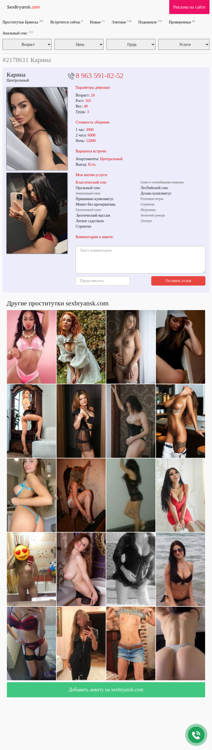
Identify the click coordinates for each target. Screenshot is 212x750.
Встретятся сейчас (66, 22)
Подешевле (150, 22)
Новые (97, 22)
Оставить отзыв (178, 281)
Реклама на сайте (189, 7)
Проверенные (182, 22)
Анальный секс (17, 33)
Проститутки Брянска (22, 22)
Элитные (121, 22)
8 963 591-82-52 (99, 76)
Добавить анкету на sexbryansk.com (106, 689)
